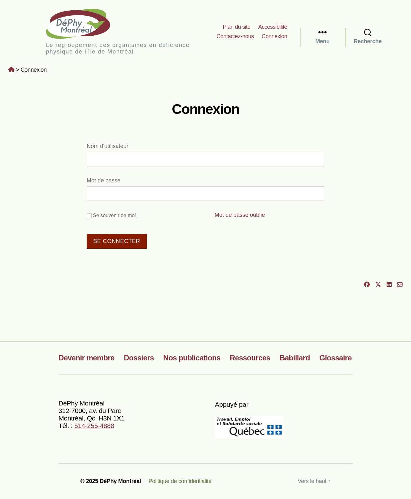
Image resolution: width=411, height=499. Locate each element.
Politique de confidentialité (180, 481)
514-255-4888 (94, 425)
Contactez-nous (235, 36)
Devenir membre (86, 358)
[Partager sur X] (378, 284)
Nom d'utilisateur (108, 146)
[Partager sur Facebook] (367, 284)
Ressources (250, 358)
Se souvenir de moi (111, 215)
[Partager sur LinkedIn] (389, 284)
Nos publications (192, 358)
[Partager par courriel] (399, 284)
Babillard (295, 358)
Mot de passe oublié (240, 215)
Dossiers (139, 358)
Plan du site (236, 27)
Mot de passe (103, 180)
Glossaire (335, 358)
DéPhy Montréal (83, 23)
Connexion (274, 36)
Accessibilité (272, 27)
